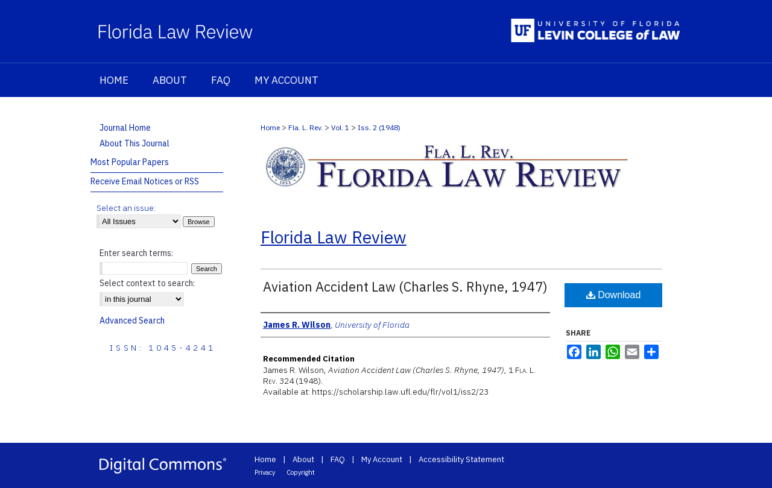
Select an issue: (126, 207)
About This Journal (134, 143)
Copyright (300, 472)
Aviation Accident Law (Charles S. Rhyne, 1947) (405, 286)
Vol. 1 (340, 127)
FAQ (338, 459)
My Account (381, 459)
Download (613, 295)
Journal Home (125, 127)
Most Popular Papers (129, 162)
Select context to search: (147, 283)
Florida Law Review (334, 237)
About (303, 459)
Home (270, 127)
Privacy (265, 472)
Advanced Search (132, 320)
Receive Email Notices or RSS (144, 181)
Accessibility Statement (461, 459)
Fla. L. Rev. (305, 127)
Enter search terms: (136, 253)
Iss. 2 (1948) (379, 127)
